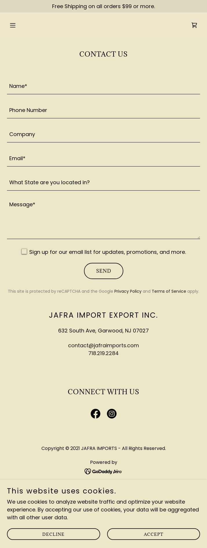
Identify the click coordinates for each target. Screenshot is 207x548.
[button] (29, 25)
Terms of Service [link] (169, 291)
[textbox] (103, 85)
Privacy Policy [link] (128, 291)
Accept (153, 534)
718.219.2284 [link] (103, 353)
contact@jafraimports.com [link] (103, 345)
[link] (194, 25)
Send (103, 271)
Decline (53, 534)
